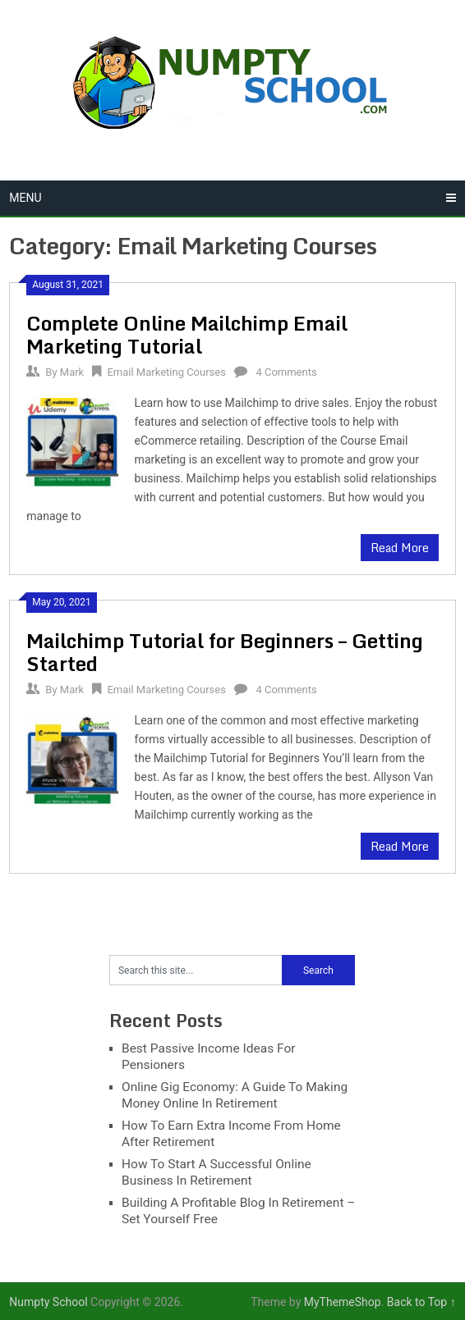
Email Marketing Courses (166, 372)
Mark (72, 372)
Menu (25, 197)
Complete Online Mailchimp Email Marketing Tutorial (187, 334)
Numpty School (48, 1302)
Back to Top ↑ (421, 1302)
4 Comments (286, 372)
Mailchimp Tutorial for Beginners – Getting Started (224, 651)
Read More (400, 547)
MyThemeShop (342, 1302)
